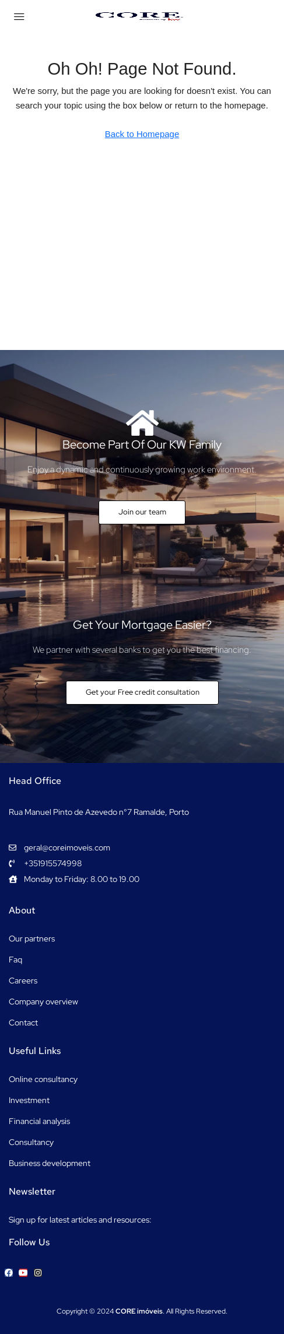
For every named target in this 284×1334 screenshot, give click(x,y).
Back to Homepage (142, 134)
